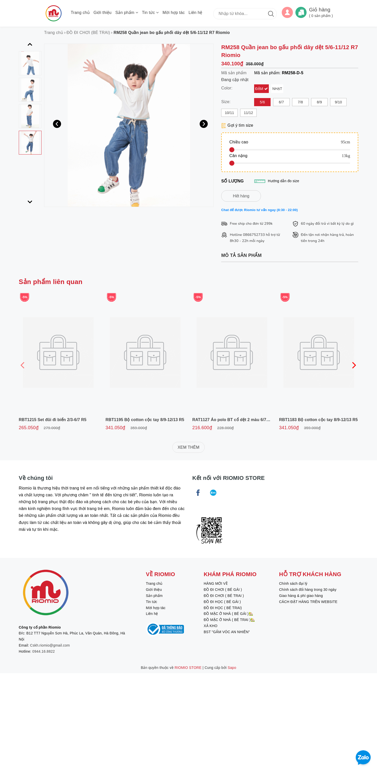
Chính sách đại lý (293, 583)
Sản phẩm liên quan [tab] (50, 282)
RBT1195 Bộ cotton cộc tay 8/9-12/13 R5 (145, 420)
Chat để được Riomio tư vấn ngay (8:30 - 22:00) (259, 210)
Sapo (232, 668)
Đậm (259, 89)
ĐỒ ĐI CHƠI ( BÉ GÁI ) (223, 590)
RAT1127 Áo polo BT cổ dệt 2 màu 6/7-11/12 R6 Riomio (245, 420)
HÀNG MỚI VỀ (216, 583)
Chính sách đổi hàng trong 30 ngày (307, 590)
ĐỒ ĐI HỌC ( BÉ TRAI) (223, 608)
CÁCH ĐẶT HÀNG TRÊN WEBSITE (308, 602)
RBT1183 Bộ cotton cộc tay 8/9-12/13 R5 (318, 420)
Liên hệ (195, 12)
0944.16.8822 (43, 651)
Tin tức (150, 12)
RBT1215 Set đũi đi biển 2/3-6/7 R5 (52, 420)
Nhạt (277, 89)
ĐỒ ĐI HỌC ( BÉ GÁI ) (222, 602)
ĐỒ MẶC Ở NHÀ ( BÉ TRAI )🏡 (229, 620)
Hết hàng (241, 196)
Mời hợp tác (174, 12)
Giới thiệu (102, 12)
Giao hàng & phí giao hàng (301, 596)
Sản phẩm (126, 12)
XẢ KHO (210, 626)
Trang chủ (80, 12)
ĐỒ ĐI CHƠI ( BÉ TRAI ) (224, 596)
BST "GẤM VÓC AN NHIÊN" (227, 632)
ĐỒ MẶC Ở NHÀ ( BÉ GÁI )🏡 (228, 614)
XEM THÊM (188, 447)
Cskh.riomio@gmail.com (50, 645)
